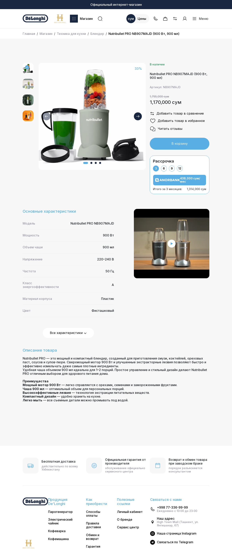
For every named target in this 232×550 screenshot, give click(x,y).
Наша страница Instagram (176, 533)
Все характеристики (68, 333)
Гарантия (93, 546)
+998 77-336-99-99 (172, 507)
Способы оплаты (93, 513)
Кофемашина (58, 539)
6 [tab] (164, 168)
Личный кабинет (130, 512)
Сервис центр (128, 527)
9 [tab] (172, 168)
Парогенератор (60, 512)
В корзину (179, 143)
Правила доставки (93, 525)
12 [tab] (179, 168)
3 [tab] (156, 168)
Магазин (81, 19)
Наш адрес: (166, 518)
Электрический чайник (60, 521)
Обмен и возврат (92, 537)
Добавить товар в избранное (177, 121)
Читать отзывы (166, 129)
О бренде (124, 519)
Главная (29, 34)
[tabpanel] (179, 183)
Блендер (97, 34)
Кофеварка (57, 531)
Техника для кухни (71, 34)
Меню (200, 18)
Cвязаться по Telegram (175, 542)
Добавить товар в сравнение (177, 113)
